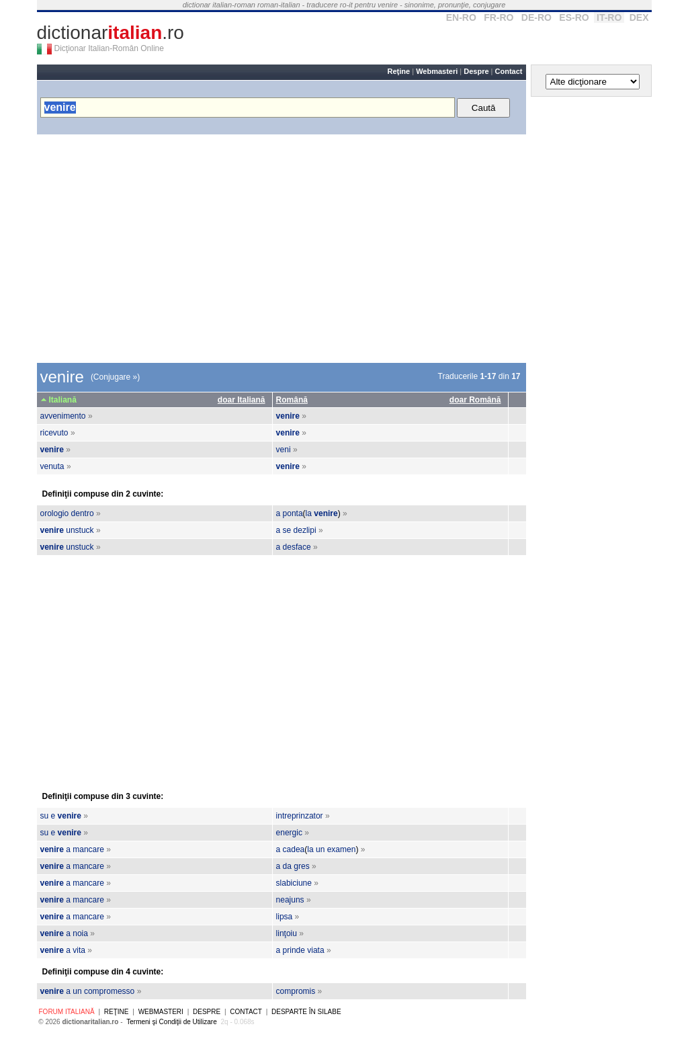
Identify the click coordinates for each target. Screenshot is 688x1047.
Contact (509, 71)
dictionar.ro (110, 32)
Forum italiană (67, 1011)
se (287, 530)
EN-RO (461, 17)
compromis (296, 991)
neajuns (290, 900)
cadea (294, 849)
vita (79, 950)
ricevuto (54, 432)
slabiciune (294, 883)
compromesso (109, 991)
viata (315, 950)
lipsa (284, 916)
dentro (82, 513)
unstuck (79, 530)
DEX (639, 17)
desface (297, 547)
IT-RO (609, 17)
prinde (294, 950)
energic (289, 832)
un (320, 849)
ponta (293, 513)
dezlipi (305, 530)
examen (341, 849)
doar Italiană (241, 400)
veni (283, 449)
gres (301, 866)
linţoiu (286, 933)
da (287, 866)
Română (292, 400)
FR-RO (498, 17)
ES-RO (574, 17)
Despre (476, 71)
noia (80, 933)
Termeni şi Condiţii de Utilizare (171, 1021)
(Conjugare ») (115, 377)
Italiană (63, 400)
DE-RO (536, 17)
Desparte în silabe (306, 1011)
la (309, 513)
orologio (54, 513)
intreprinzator (299, 816)
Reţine (399, 71)
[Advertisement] (281, 249)
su (44, 816)
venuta (52, 466)
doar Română (475, 400)
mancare (88, 849)
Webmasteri (437, 71)
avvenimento (63, 416)
